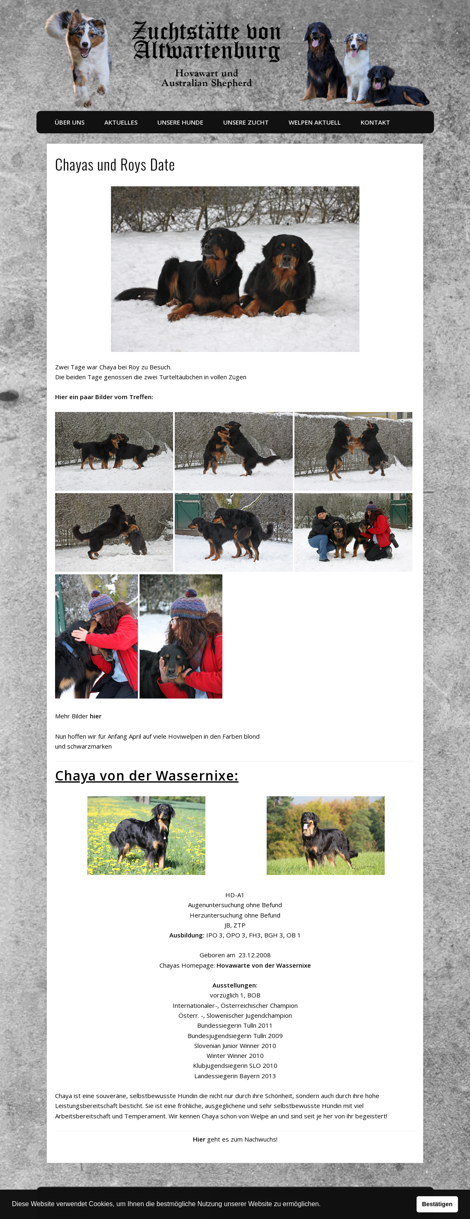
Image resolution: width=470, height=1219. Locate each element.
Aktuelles (120, 122)
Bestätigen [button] (437, 1204)
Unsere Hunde (180, 122)
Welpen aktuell (315, 122)
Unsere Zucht (246, 122)
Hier (199, 1139)
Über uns (69, 122)
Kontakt (375, 122)
